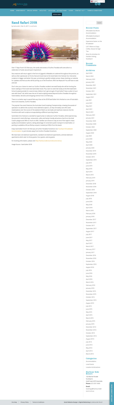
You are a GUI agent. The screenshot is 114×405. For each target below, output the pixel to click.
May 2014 (89, 348)
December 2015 (91, 291)
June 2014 (89, 345)
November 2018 (91, 187)
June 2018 (89, 201)
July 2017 (89, 234)
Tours (71, 10)
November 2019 (91, 154)
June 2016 (89, 273)
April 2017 (89, 243)
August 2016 (90, 267)
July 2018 (89, 199)
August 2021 (90, 97)
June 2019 (89, 166)
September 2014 (91, 336)
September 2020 (91, 130)
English (94, 1)
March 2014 (89, 354)
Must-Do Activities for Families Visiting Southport (93, 56)
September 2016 (91, 264)
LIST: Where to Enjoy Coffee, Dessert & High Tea (93, 49)
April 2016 (89, 279)
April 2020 (89, 145)
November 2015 (91, 294)
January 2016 (90, 288)
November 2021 (91, 88)
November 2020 (91, 124)
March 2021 (89, 112)
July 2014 (89, 342)
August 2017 (90, 231)
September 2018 (91, 193)
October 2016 (90, 261)
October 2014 (90, 333)
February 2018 (90, 213)
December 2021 (91, 85)
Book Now (57, 14)
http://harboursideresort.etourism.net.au (48, 141)
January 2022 (90, 82)
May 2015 (89, 312)
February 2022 (90, 79)
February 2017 (90, 249)
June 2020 (89, 139)
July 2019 (89, 163)
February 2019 (90, 178)
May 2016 (89, 276)
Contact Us (79, 10)
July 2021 (89, 100)
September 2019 (91, 160)
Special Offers (32, 10)
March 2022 (89, 76)
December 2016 (91, 255)
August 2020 (90, 133)
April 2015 (89, 315)
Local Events (33, 26)
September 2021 (91, 94)
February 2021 (90, 115)
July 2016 (89, 270)
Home (12, 10)
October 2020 (90, 127)
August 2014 (90, 339)
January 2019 (90, 181)
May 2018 (89, 205)
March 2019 (89, 175)
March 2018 (89, 210)
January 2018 (90, 216)
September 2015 (91, 300)
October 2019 (90, 157)
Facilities (42, 10)
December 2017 (91, 219)
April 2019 (89, 172)
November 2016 (91, 258)
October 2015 (90, 297)
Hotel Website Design (70, 402)
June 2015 (89, 309)
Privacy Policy (25, 402)
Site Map (14, 402)
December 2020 (91, 121)
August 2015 (90, 303)
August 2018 (90, 196)
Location (51, 10)
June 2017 (89, 237)
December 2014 (91, 327)
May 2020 (89, 142)
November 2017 (91, 222)
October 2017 (90, 225)
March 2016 (89, 282)
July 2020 (89, 136)
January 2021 (90, 118)
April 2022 (89, 73)
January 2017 (90, 252)
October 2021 (90, 91)
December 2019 (91, 151)
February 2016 (90, 285)
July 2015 (89, 306)
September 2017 (91, 228)
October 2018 (90, 190)
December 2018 (91, 184)
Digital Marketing (84, 402)
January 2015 (90, 324)
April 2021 (89, 109)
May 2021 (89, 106)
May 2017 (89, 240)
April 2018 (89, 208)
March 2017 (89, 246)
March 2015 (89, 318)
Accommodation (91, 361)
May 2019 (89, 169)
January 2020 (90, 148)
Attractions (62, 10)
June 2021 (89, 103)
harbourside (16, 26)
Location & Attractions (93, 367)
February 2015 (90, 321)
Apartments (20, 10)
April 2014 (89, 351)
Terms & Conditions (94, 10)
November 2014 (91, 330)
